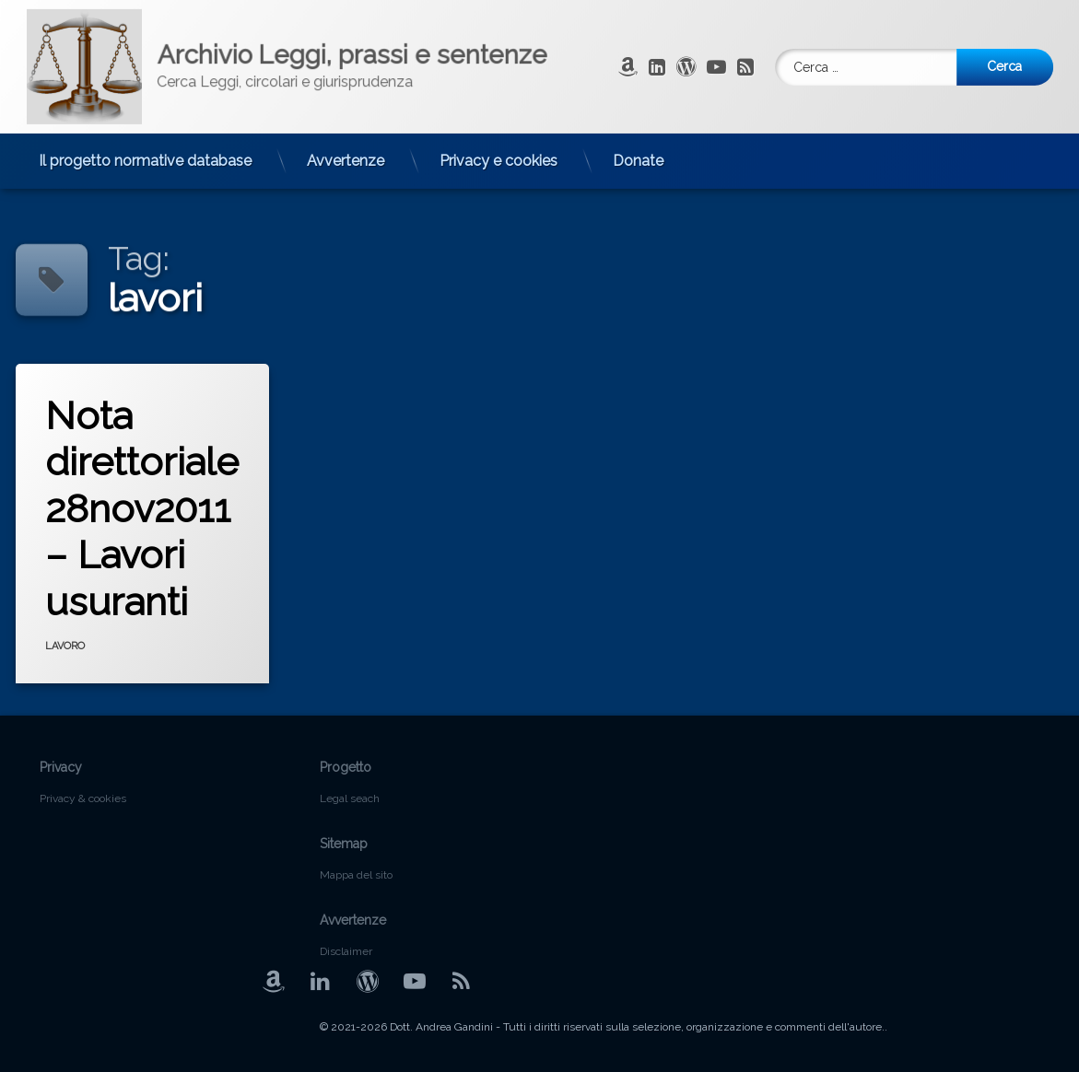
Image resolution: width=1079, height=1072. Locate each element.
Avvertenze (345, 158)
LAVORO (67, 644)
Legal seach (350, 798)
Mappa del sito (356, 874)
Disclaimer (346, 951)
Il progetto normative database (145, 158)
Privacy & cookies (83, 798)
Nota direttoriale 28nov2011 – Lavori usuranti (144, 508)
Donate (638, 158)
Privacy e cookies (498, 158)
